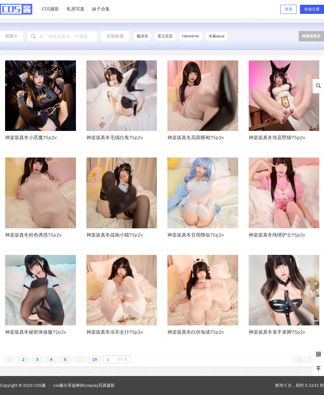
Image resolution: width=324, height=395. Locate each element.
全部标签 (115, 36)
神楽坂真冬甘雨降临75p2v (195, 235)
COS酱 (39, 385)
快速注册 (312, 9)
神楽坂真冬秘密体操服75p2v (35, 332)
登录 (288, 9)
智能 (11, 36)
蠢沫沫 (142, 36)
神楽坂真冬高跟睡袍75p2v (195, 137)
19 (94, 359)
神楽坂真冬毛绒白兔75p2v (114, 137)
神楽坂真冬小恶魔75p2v (31, 137)
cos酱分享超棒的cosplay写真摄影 (84, 385)
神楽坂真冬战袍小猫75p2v (114, 235)
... (79, 359)
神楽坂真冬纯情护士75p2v (277, 235)
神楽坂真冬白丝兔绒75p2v (195, 332)
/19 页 (116, 359)
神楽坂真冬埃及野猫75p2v (277, 137)
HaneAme (190, 36)
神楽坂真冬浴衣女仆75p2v (114, 332)
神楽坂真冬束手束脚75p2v (277, 332)
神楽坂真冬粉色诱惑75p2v (33, 235)
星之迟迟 (165, 36)
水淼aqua (216, 36)
